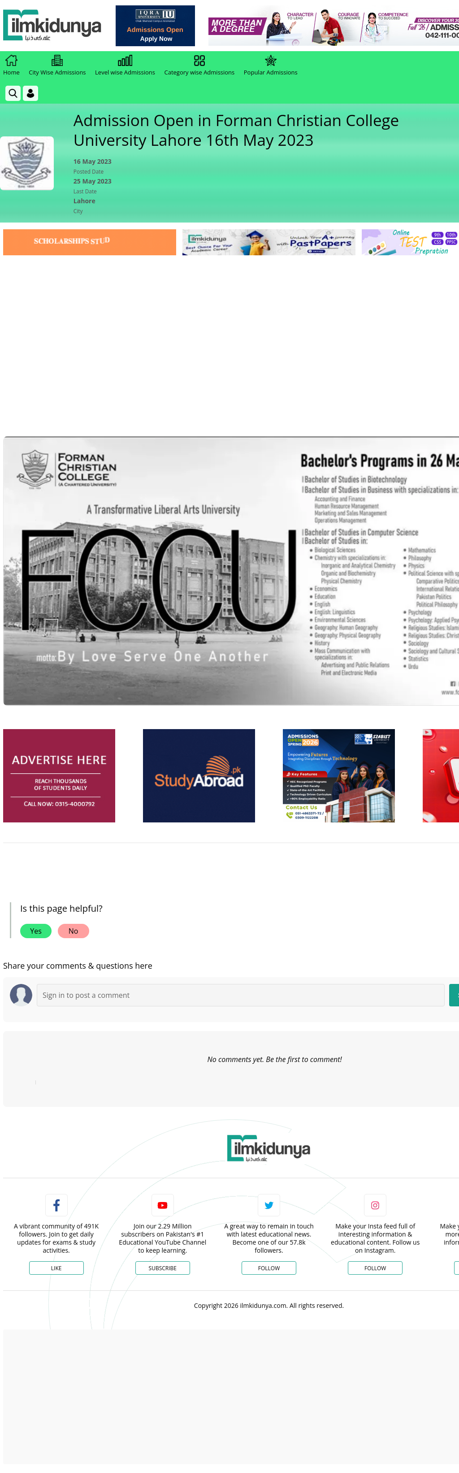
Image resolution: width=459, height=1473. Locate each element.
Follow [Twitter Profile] (269, 1268)
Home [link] (11, 65)
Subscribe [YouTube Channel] (163, 1268)
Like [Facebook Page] (56, 1268)
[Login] (30, 93)
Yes (36, 931)
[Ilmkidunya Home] (52, 25)
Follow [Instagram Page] (375, 1268)
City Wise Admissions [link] (57, 65)
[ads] (59, 776)
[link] (155, 25)
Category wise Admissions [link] (199, 65)
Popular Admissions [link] (271, 65)
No (73, 931)
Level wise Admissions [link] (125, 65)
